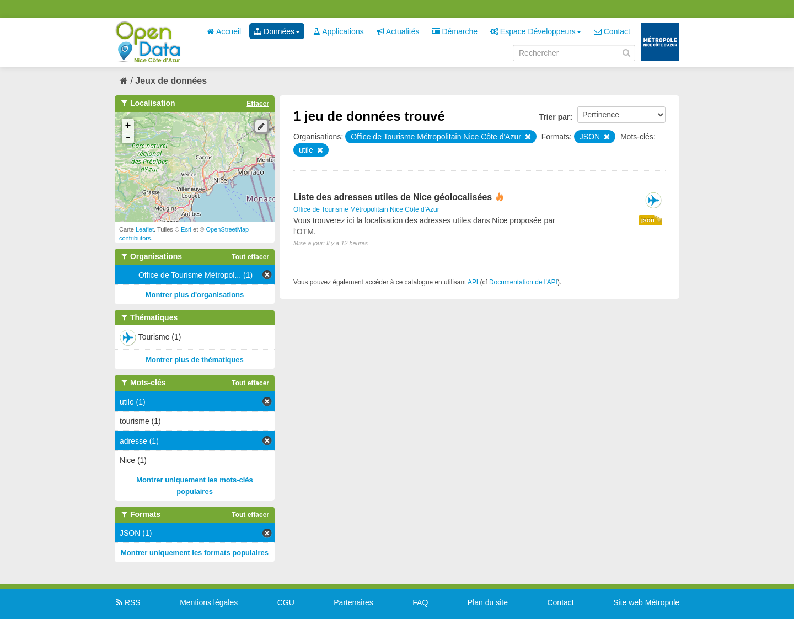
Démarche (455, 31)
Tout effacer (250, 257)
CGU (285, 602)
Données (277, 31)
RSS (128, 602)
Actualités (398, 31)
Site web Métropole (646, 602)
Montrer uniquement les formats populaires (195, 552)
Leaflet (145, 229)
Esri (186, 229)
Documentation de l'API (523, 282)
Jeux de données (171, 80)
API (473, 282)
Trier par (554, 116)
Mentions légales (209, 602)
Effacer (257, 103)
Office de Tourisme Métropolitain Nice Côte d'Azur (366, 209)
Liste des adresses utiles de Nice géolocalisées (392, 197)
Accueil (224, 31)
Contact (612, 31)
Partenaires (353, 602)
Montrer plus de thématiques (195, 360)
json (647, 220)
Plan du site (488, 602)
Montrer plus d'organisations (195, 294)
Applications (338, 31)
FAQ (420, 602)
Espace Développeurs (535, 31)
